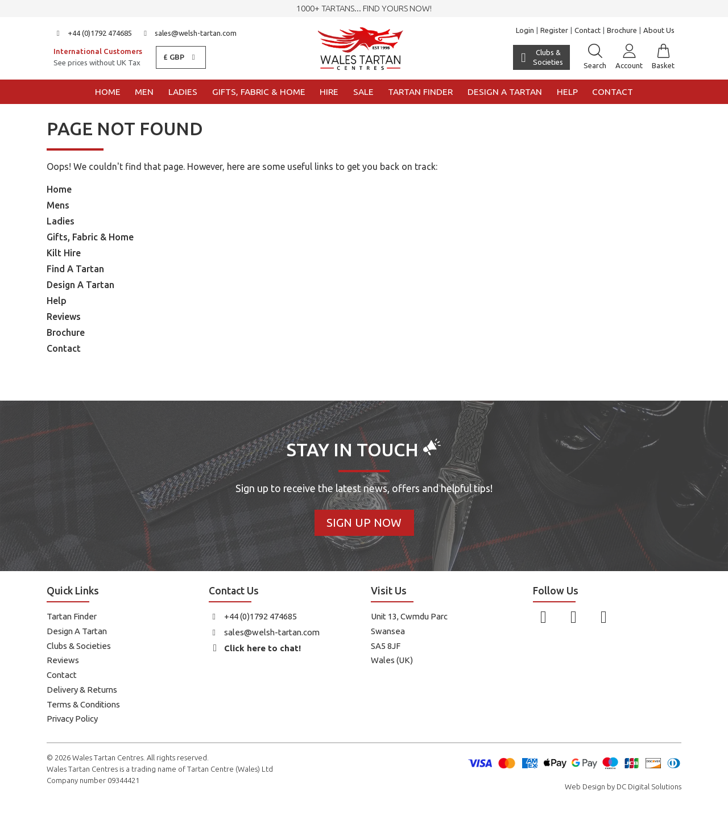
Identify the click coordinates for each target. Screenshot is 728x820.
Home (108, 92)
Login (525, 30)
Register (554, 30)
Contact (587, 30)
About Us (659, 30)
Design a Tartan (505, 92)
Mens (58, 205)
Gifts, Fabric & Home (258, 92)
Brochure (622, 30)
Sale (363, 92)
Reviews (64, 316)
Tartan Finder (420, 92)
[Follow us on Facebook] (543, 616)
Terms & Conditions (83, 704)
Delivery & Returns (82, 689)
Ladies (182, 92)
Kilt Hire (64, 253)
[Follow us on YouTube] (603, 616)
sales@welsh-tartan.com (189, 33)
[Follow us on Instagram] (573, 616)
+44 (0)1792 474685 (92, 33)
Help (567, 92)
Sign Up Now (364, 522)
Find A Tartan (75, 269)
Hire (329, 92)
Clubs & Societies (79, 646)
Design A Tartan (80, 285)
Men (144, 92)
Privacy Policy (72, 718)
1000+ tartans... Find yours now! (364, 8)
